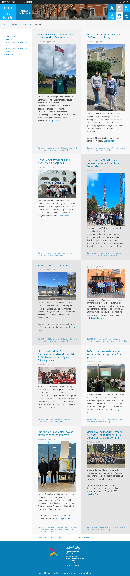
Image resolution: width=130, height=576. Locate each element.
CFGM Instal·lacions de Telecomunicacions (108, 253)
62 (75, 537)
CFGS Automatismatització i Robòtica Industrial (61, 527)
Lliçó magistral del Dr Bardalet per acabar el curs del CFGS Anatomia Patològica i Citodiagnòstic (56, 356)
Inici (5, 24)
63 (79, 537)
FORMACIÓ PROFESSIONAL (15, 39)
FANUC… (56, 518)
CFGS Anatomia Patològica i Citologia (57, 419)
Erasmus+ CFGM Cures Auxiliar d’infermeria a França (105, 36)
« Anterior (39, 537)
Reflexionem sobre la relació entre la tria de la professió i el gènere (104, 354)
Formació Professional (21, 24)
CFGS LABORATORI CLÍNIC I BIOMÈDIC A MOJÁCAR (54, 162)
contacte (76, 565)
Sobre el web (50, 573)
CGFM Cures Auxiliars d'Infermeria (57, 148)
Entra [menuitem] (127, 2)
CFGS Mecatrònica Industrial (48, 530)
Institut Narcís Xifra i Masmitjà (8, 12)
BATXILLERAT (9, 36)
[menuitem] (12, 2)
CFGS (42, 253)
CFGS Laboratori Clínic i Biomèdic (56, 253)
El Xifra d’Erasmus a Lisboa (53, 265)
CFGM (42, 148)
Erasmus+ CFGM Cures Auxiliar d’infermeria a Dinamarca (56, 36)
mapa (68, 565)
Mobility (57, 150)
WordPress (87, 573)
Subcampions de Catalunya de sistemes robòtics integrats (55, 433)
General (50, 150)
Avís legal (42, 573)
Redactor (43, 41)
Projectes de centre (12, 54)
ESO (5, 33)
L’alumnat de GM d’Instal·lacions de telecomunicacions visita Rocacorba (105, 163)
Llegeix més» (54, 120)
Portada (63, 150)
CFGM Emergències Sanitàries (104, 419)
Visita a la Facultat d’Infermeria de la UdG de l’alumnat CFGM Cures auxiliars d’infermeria (105, 434)
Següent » (85, 537)
